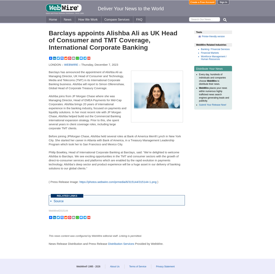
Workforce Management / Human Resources (214, 58)
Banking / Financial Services (215, 49)
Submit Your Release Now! (212, 104)
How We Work (88, 19)
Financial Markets (210, 53)
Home (53, 19)
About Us (114, 266)
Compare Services (116, 19)
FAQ (139, 19)
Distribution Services (121, 243)
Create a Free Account (202, 2)
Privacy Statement (165, 266)
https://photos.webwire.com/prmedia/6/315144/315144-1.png (118, 181)
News (67, 19)
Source (59, 201)
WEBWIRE (71, 64)
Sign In (223, 2)
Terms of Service (137, 266)
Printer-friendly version (213, 36)
